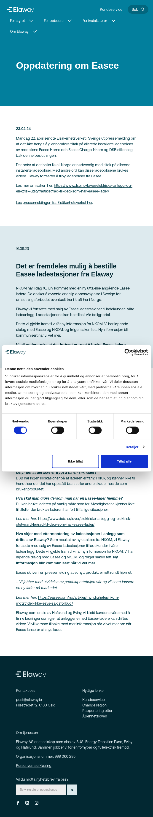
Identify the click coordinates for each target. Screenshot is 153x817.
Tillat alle (124, 461)
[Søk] (138, 9)
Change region (94, 705)
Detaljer (132, 447)
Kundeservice (111, 9)
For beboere (54, 21)
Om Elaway (19, 31)
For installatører (95, 21)
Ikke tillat (75, 461)
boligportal (101, 315)
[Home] (21, 9)
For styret (17, 21)
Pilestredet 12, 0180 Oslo (35, 705)
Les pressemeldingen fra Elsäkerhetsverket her (54, 202)
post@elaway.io (29, 700)
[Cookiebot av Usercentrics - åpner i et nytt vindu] (128, 352)
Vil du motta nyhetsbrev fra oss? (42, 779)
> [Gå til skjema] (72, 789)
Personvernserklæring (33, 765)
